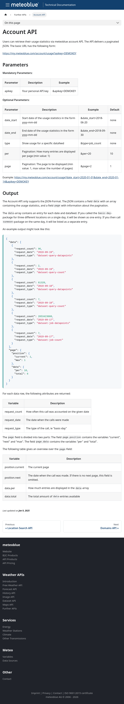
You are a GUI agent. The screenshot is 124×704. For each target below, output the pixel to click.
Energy (6, 626)
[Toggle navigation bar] (7, 4)
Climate (7, 634)
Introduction (10, 581)
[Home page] (6, 14)
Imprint (35, 693)
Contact (7, 678)
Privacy (46, 693)
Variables (8, 656)
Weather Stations (12, 630)
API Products (10, 559)
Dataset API (9, 600)
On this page (12, 23)
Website (7, 551)
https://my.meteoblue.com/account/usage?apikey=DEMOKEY (39, 53)
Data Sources (10, 660)
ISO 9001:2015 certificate (78, 693)
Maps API (8, 604)
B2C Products (10, 555)
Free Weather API (12, 585)
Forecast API (10, 589)
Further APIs (10, 608)
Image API (8, 596)
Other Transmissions (14, 638)
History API (9, 593)
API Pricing (9, 563)
